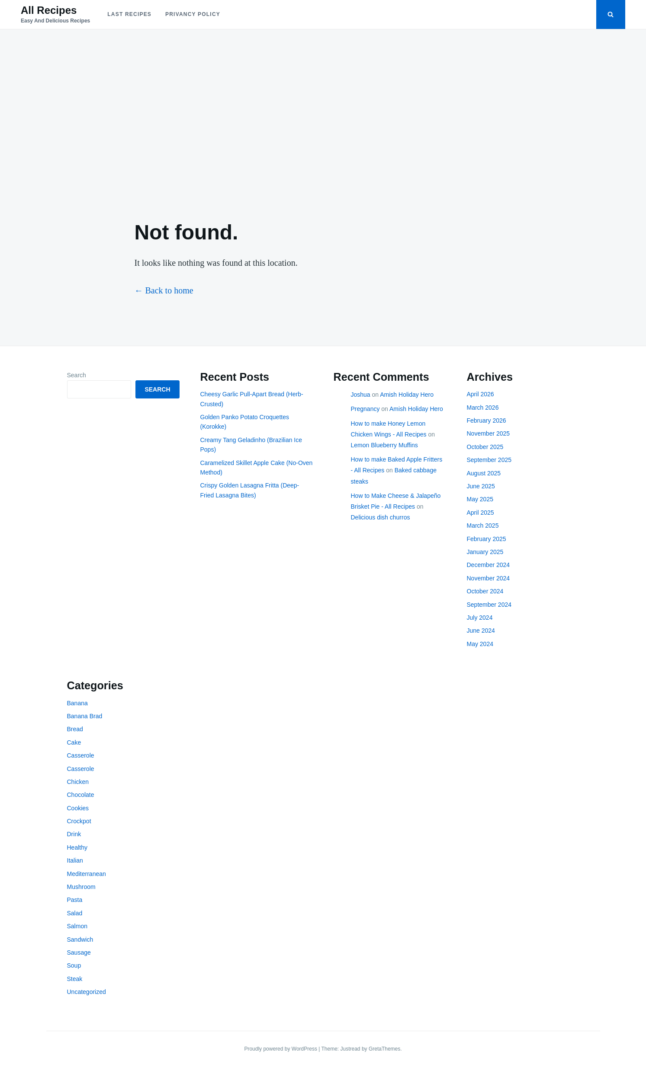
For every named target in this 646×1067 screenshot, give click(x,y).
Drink (74, 834)
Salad (75, 913)
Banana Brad (85, 716)
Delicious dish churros (380, 517)
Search (76, 375)
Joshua (360, 394)
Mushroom (81, 886)
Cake (74, 742)
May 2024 (480, 643)
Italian (75, 860)
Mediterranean (86, 873)
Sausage (79, 952)
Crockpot (79, 821)
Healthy (77, 847)
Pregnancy (365, 408)
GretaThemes (384, 1049)
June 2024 (481, 630)
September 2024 (489, 604)
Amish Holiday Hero (407, 394)
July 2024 (480, 617)
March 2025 (483, 525)
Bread (75, 729)
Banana (77, 703)
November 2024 (488, 578)
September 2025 (489, 459)
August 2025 (484, 473)
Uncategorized (86, 991)
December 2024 (488, 564)
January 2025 (485, 551)
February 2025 (486, 538)
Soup (74, 965)
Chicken (78, 781)
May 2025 (480, 499)
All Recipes (49, 10)
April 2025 (480, 512)
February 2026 (486, 420)
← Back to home (164, 290)
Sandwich (80, 939)
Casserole (80, 755)
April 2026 (480, 394)
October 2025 (485, 446)
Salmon (77, 926)
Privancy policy (192, 14)
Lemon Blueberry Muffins (384, 445)
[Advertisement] (323, 117)
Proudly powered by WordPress (281, 1049)
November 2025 (488, 433)
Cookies (78, 808)
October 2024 (485, 591)
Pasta (75, 899)
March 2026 (483, 407)
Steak (75, 978)
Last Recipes (129, 14)
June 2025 (481, 486)
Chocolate (80, 794)
